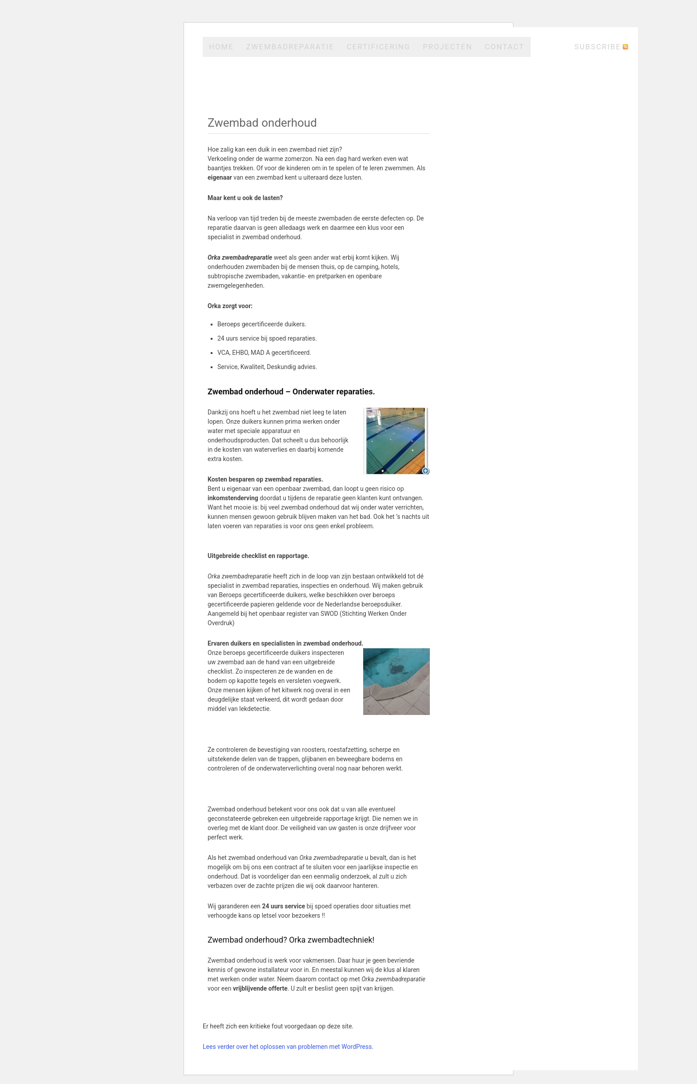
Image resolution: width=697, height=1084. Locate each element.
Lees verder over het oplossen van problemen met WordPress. (288, 1046)
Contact (505, 46)
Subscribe (597, 46)
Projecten (447, 46)
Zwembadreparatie (290, 46)
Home (221, 46)
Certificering (378, 46)
